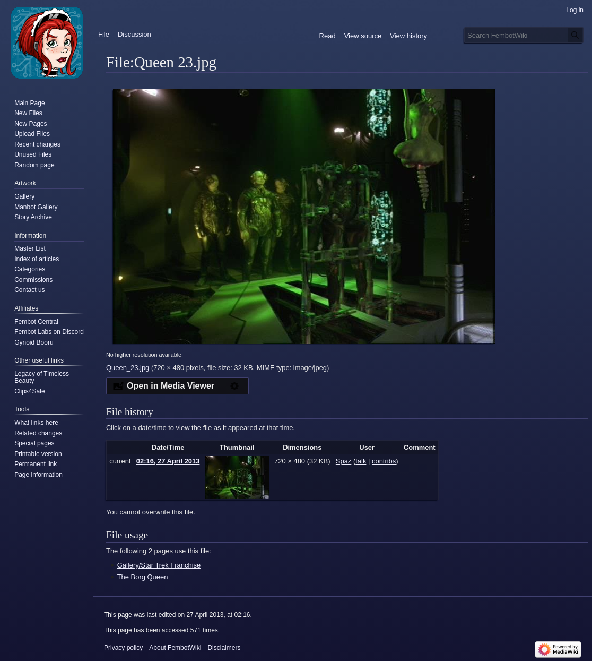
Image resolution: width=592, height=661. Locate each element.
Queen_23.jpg (127, 368)
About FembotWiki (175, 647)
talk (360, 461)
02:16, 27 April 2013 (168, 461)
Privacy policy (123, 647)
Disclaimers (223, 647)
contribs (384, 461)
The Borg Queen (142, 577)
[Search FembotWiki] (524, 35)
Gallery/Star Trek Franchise (159, 565)
